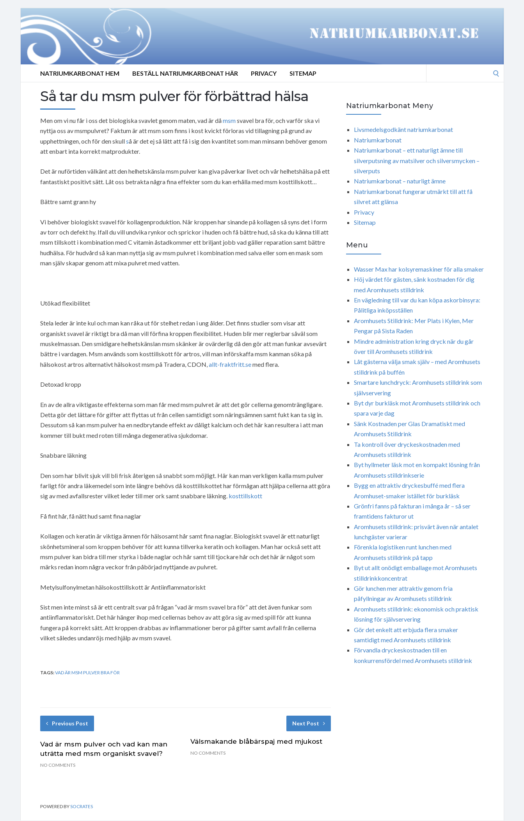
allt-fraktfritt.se (230, 364)
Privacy (264, 73)
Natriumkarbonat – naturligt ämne (400, 181)
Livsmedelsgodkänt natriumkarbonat (403, 129)
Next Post (308, 723)
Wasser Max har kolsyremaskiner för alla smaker (419, 269)
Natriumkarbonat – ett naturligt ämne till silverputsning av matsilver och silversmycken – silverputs (417, 160)
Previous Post (67, 723)
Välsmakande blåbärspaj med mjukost (256, 741)
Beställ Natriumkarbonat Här (185, 73)
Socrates (81, 806)
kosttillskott (245, 495)
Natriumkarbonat (377, 140)
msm (229, 120)
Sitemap (303, 73)
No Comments (57, 765)
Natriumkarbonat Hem (79, 73)
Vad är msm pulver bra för (87, 672)
